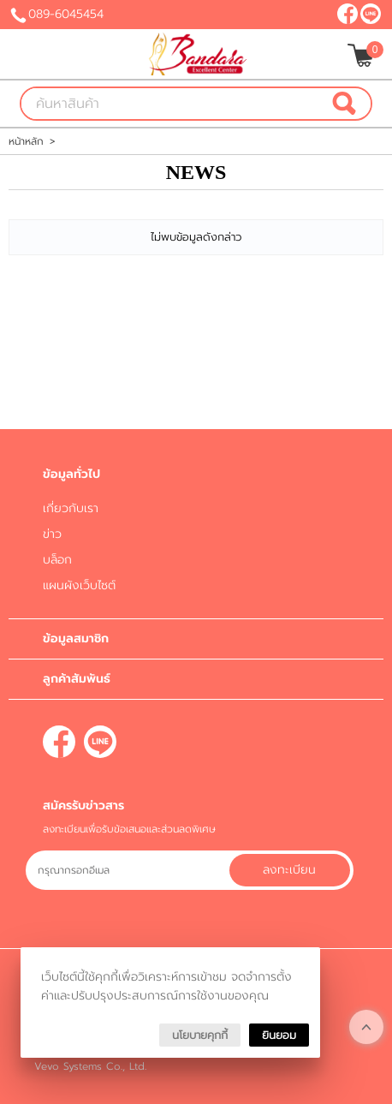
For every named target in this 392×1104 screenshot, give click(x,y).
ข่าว (52, 534)
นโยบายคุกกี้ (200, 1035)
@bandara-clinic (370, 13)
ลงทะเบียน (289, 870)
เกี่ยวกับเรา (70, 508)
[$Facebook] (347, 13)
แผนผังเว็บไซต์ (79, 585)
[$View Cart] (363, 55)
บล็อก (57, 560)
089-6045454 (66, 14)
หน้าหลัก (26, 141)
